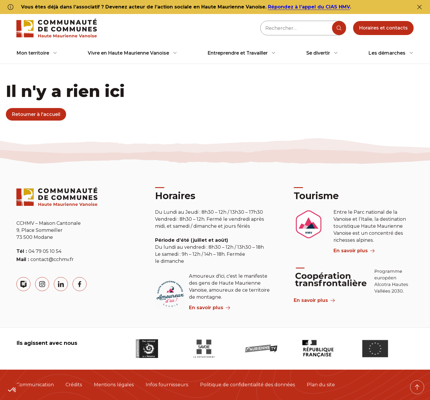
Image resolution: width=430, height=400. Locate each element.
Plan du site (321, 384)
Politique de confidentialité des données (247, 384)
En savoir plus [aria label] (209, 307)
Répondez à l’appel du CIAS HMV (309, 7)
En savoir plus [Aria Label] (314, 300)
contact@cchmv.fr (52, 259)
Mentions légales (114, 384)
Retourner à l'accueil (36, 114)
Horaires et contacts (383, 28)
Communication (35, 384)
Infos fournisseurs (167, 384)
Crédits (74, 384)
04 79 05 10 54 (44, 251)
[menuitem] (36, 53)
